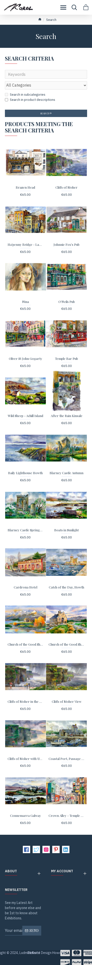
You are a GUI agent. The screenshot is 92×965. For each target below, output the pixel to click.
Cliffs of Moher (66, 187)
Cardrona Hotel (25, 587)
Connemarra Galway (25, 816)
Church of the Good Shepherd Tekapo (66, 644)
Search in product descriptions (30, 100)
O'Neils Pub (66, 302)
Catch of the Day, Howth (66, 587)
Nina (25, 302)
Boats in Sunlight (66, 530)
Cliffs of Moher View (66, 702)
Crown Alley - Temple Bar (66, 816)
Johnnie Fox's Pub (66, 245)
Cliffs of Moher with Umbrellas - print (25, 759)
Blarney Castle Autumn (66, 473)
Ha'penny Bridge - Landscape (25, 245)
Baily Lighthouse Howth (25, 473)
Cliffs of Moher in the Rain (25, 702)
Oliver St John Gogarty (25, 359)
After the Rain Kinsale (66, 416)
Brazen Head (25, 187)
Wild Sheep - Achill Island (25, 416)
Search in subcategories (25, 94)
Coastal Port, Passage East (66, 759)
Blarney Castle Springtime (25, 530)
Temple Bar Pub (66, 359)
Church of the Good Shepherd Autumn (25, 644)
